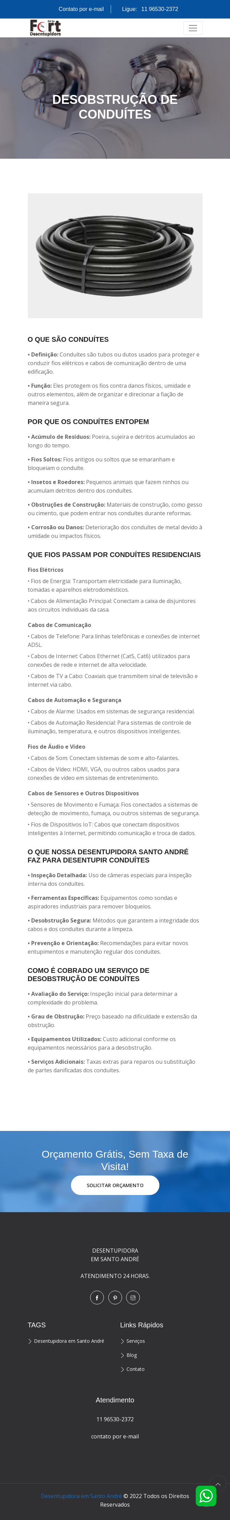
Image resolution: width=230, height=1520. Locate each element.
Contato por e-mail (81, 9)
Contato (135, 1369)
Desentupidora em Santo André (69, 1341)
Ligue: (150, 9)
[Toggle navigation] (193, 28)
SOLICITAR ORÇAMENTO (115, 1185)
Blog (131, 1355)
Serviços (135, 1341)
